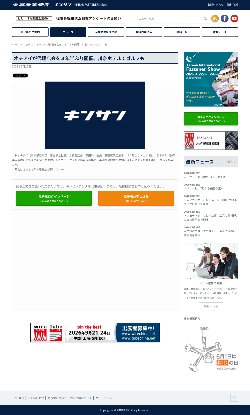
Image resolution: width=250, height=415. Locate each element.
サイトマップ (104, 398)
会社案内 (18, 398)
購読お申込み (144, 32)
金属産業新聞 (192, 318)
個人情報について (81, 398)
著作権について (57, 398)
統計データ (220, 32)
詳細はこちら (211, 306)
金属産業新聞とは (106, 32)
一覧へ (229, 161)
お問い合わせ (215, 4)
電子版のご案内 (30, 32)
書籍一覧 (181, 32)
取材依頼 (232, 4)
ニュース (68, 32)
